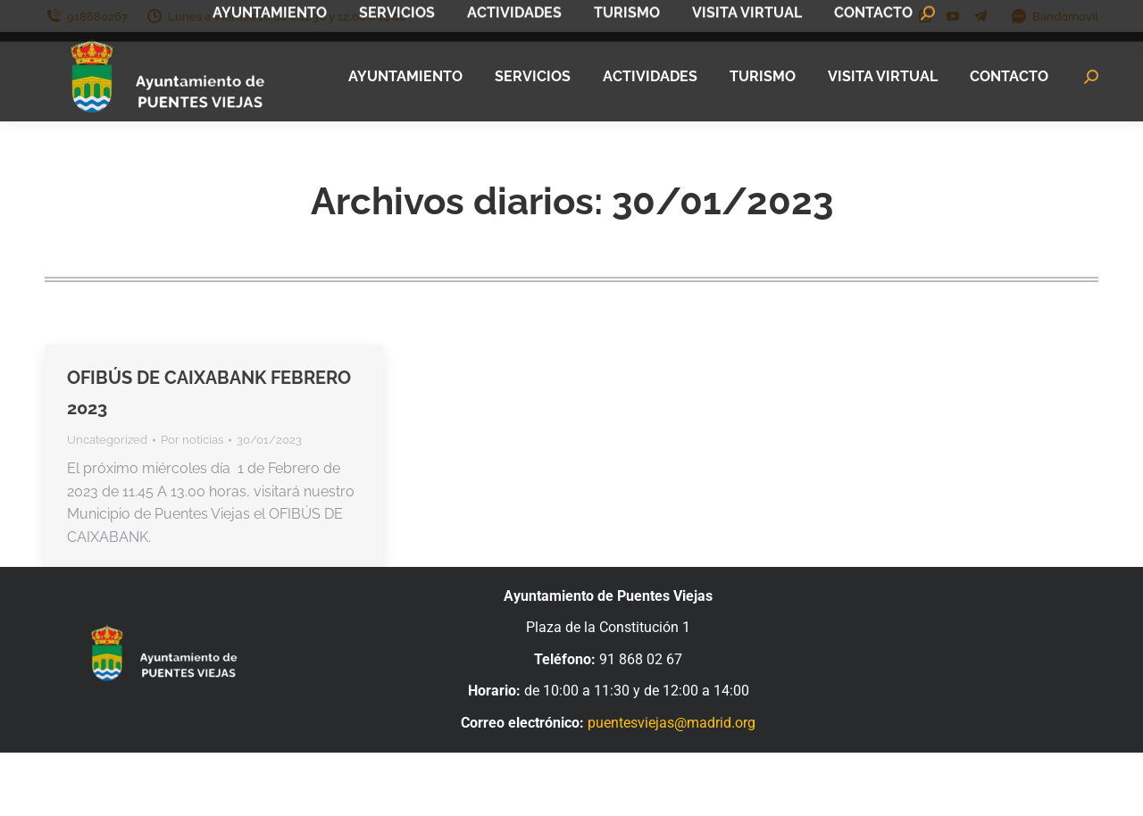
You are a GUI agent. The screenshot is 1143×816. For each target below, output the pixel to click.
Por (192, 439)
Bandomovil (1054, 16)
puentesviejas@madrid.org (671, 722)
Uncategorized (107, 439)
